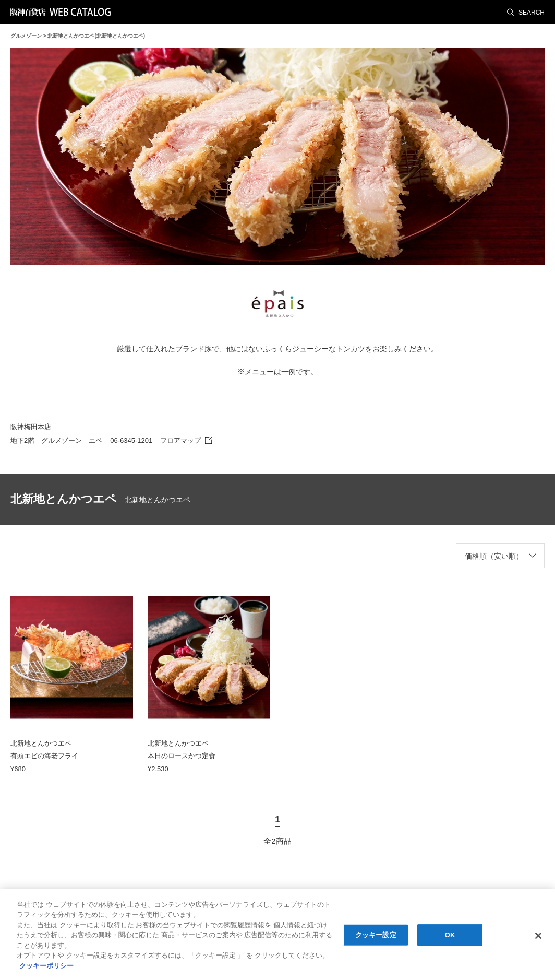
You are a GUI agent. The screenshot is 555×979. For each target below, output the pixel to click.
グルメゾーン (26, 36)
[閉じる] (538, 939)
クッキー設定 (375, 938)
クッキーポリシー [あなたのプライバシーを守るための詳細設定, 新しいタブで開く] (46, 969)
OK (450, 938)
